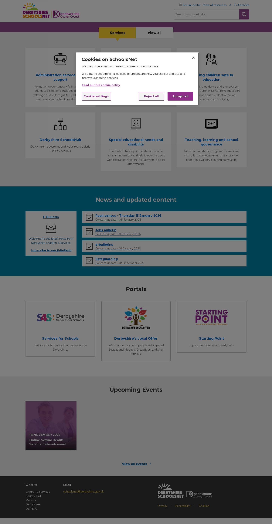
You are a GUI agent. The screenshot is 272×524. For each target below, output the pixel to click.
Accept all (180, 96)
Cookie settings (96, 96)
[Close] (193, 58)
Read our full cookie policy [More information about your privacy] (101, 85)
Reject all (151, 96)
